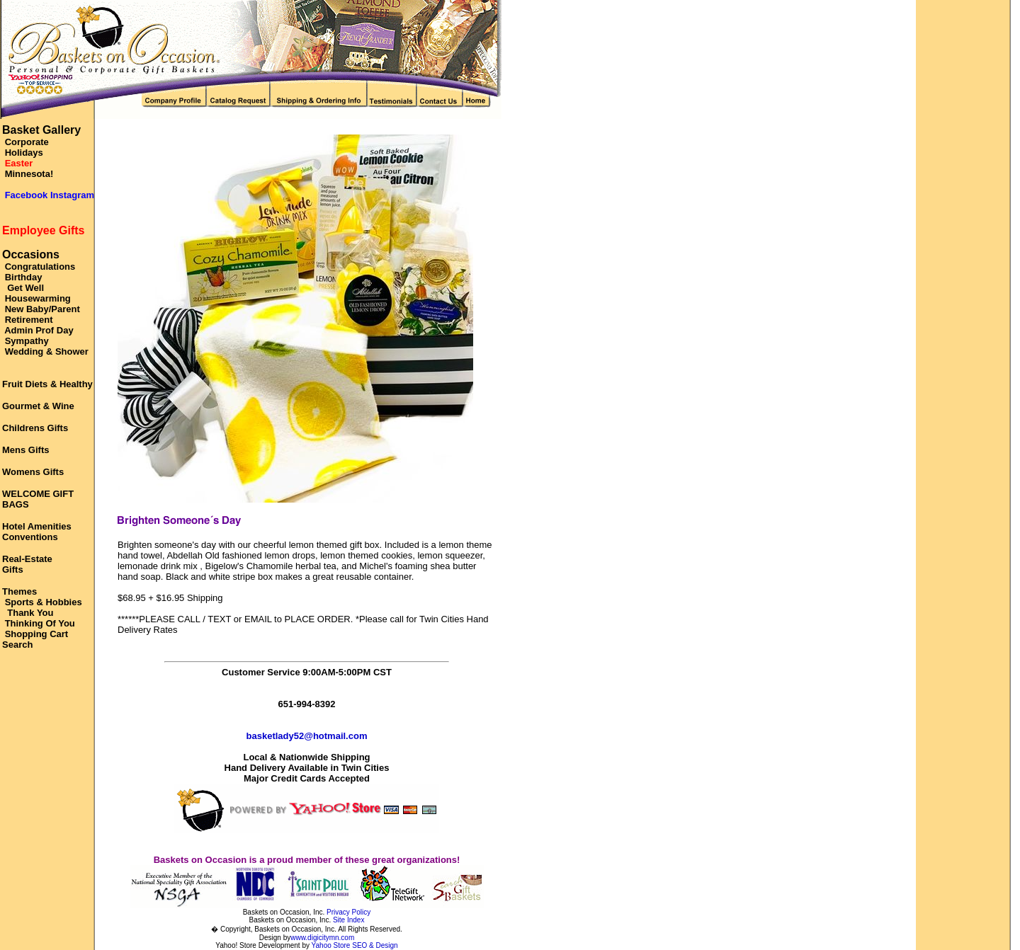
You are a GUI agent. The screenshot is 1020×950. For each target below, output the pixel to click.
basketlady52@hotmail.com (307, 736)
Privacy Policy (348, 912)
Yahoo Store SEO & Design (355, 945)
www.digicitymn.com (322, 938)
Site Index (348, 920)
